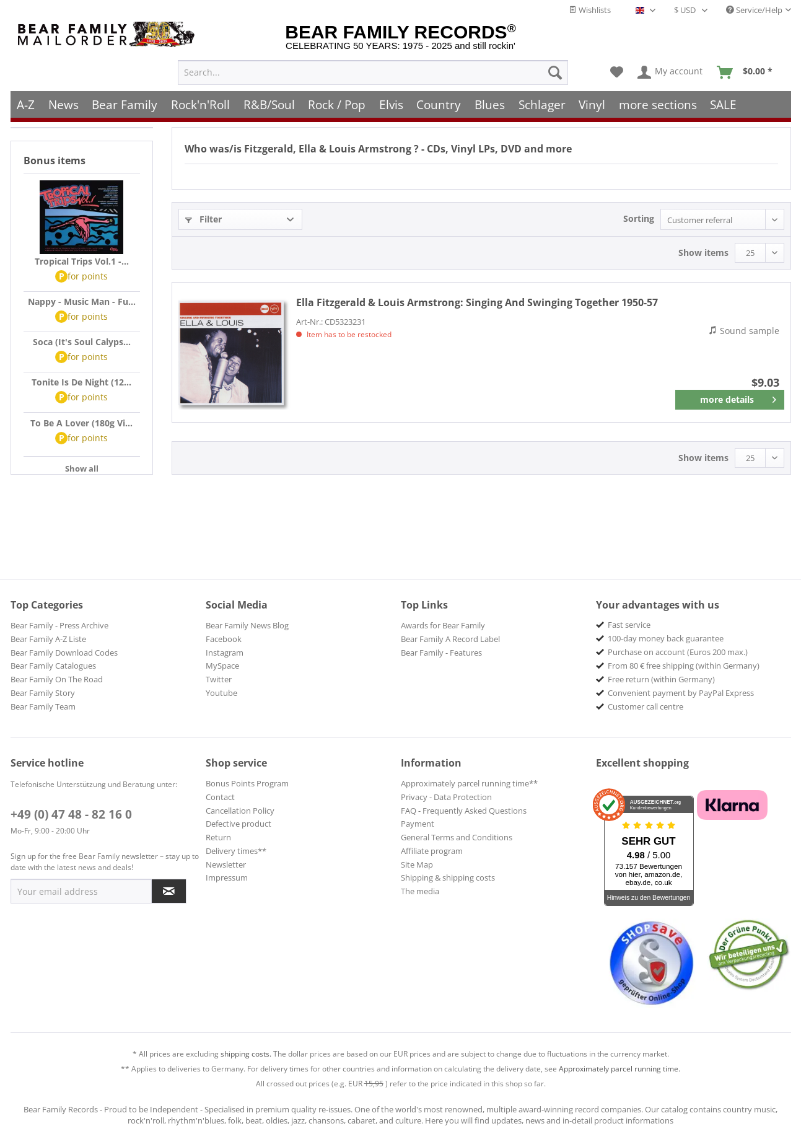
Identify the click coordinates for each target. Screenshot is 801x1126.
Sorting (638, 218)
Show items (703, 252)
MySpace (222, 665)
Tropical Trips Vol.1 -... (82, 261)
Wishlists (590, 9)
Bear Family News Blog (247, 625)
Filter (203, 219)
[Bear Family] (125, 103)
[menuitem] (373, 71)
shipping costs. (246, 1054)
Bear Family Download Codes (64, 652)
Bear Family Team (43, 706)
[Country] (439, 103)
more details (738, 397)
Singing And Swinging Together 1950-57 (477, 302)
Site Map (417, 864)
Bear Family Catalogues (53, 665)
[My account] (670, 71)
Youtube (221, 692)
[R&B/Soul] (269, 103)
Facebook (224, 638)
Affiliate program (432, 850)
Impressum (227, 877)
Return (218, 837)
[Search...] (373, 71)
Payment (417, 823)
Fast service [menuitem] (629, 624)
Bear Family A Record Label (450, 638)
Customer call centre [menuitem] (645, 706)
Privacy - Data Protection (446, 797)
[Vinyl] (592, 103)
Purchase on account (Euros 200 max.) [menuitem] (678, 652)
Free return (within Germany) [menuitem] (661, 679)
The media (420, 891)
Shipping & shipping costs (448, 877)
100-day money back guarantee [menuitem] (666, 638)
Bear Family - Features (441, 652)
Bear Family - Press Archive (59, 625)
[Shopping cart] (749, 71)
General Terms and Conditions (456, 837)
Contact (220, 797)
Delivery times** (236, 850)
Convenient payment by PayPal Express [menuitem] (681, 692)
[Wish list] (616, 71)
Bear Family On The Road (57, 679)
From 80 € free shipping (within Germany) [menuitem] (683, 665)
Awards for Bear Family (443, 625)
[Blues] (490, 103)
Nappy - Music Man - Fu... (82, 301)
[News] (63, 103)
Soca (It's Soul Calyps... (82, 342)
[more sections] (658, 103)
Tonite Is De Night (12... (81, 382)
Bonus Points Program (247, 783)
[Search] (555, 71)
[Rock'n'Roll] (200, 103)
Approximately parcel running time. (619, 1068)
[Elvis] (391, 103)
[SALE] (724, 103)
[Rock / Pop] (336, 103)
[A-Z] (26, 103)
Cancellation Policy (240, 810)
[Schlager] (542, 103)
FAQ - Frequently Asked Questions (464, 810)
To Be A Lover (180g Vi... (81, 423)
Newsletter (226, 864)
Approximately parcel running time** (469, 783)
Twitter (219, 679)
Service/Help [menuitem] (754, 9)
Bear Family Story (43, 692)
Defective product (238, 823)
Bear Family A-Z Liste (48, 638)
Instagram (224, 652)
